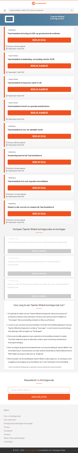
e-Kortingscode (31, 450)
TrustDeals (8, 442)
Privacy (7, 427)
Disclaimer (8, 431)
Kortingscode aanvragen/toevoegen (18, 423)
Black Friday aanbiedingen (14, 438)
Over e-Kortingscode (12, 416)
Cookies (7, 434)
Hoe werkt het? (10, 420)
